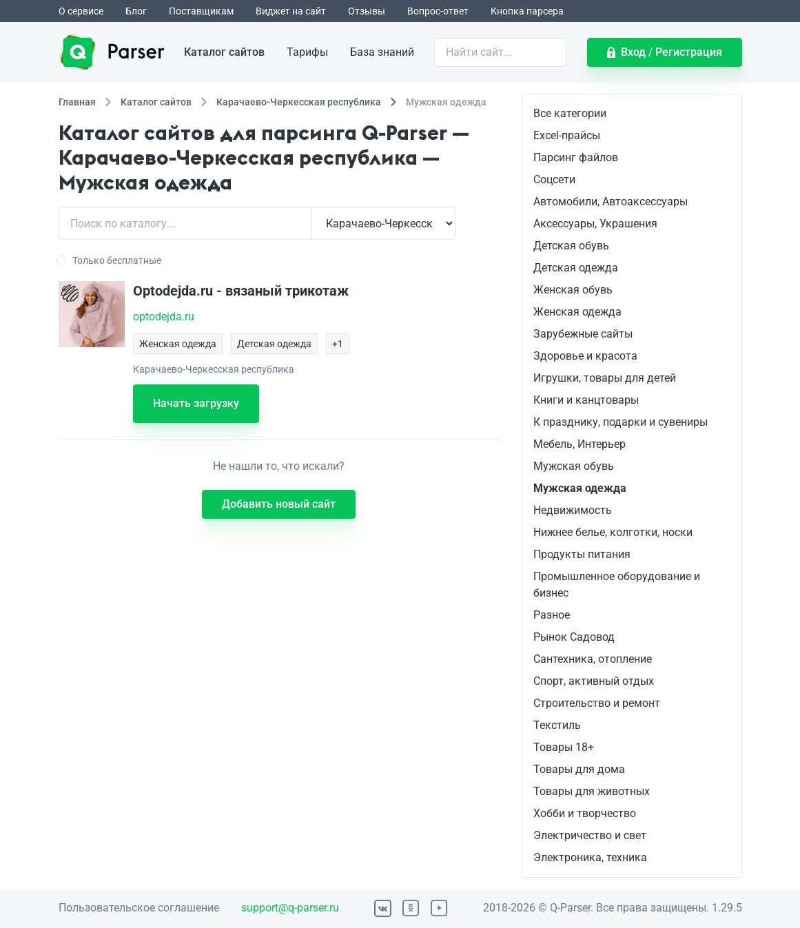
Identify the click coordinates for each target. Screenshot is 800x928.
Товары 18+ (563, 747)
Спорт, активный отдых (593, 681)
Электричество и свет (589, 835)
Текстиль (557, 725)
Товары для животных (591, 791)
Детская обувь (571, 245)
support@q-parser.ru (290, 907)
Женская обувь (573, 289)
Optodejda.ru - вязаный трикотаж (241, 290)
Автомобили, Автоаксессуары (610, 201)
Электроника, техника (590, 857)
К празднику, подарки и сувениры (620, 422)
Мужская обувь (573, 466)
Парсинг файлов (575, 157)
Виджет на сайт (291, 11)
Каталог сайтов (224, 52)
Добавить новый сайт (279, 504)
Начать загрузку (196, 403)
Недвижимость (572, 510)
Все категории (569, 113)
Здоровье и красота (585, 355)
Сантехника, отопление (592, 659)
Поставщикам (201, 11)
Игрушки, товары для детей (604, 377)
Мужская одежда (579, 488)
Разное (551, 614)
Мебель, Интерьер (579, 444)
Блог (136, 11)
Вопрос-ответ (438, 11)
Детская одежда (575, 267)
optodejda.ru (163, 316)
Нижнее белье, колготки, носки (613, 532)
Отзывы (366, 11)
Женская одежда (577, 311)
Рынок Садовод (574, 636)
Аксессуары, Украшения (595, 223)
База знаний (382, 52)
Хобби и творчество (584, 813)
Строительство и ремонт (596, 703)
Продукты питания (581, 554)
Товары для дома (579, 769)
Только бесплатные (110, 260)
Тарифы (307, 52)
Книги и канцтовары (586, 399)
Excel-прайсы (566, 135)
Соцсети (554, 179)
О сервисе (81, 11)
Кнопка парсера (527, 11)
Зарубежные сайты (583, 333)
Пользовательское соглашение (139, 907)
